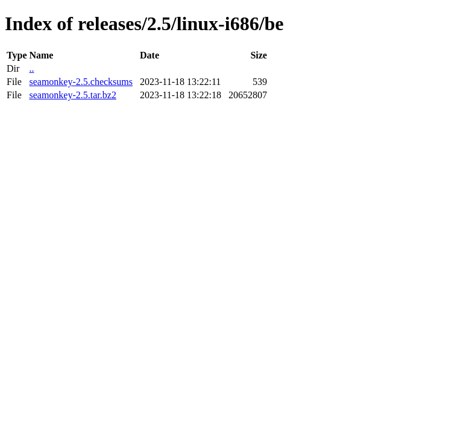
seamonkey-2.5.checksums (81, 82)
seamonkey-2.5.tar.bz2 (72, 95)
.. (31, 68)
